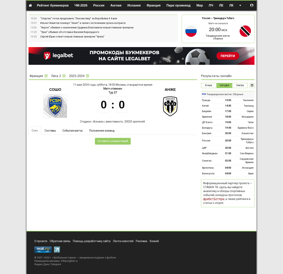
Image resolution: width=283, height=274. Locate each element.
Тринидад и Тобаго (223, 18)
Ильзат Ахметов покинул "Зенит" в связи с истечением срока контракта (83, 22)
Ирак (251, 173)
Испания (134, 5)
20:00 (228, 133)
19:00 (228, 122)
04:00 (228, 167)
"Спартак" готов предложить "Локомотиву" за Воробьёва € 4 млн (78, 18)
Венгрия (206, 133)
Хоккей (154, 241)
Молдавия (248, 116)
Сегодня (224, 85)
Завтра (240, 85)
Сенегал (206, 160)
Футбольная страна (64, 257)
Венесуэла (208, 173)
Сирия (250, 111)
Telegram (56, 264)
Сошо (55, 89)
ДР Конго (207, 122)
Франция (154, 5)
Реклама (141, 241)
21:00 (228, 153)
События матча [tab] (72, 130)
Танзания (248, 100)
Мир (199, 5)
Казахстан (248, 133)
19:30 (228, 127)
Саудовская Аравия (247, 161)
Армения (207, 116)
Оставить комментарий (112, 141)
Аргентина (208, 167)
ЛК (231, 5)
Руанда (206, 100)
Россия (99, 5)
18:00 (228, 116)
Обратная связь (60, 241)
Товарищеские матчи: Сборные (218, 37)
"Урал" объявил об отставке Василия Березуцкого (69, 32)
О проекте (40, 241)
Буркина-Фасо (246, 127)
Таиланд (249, 105)
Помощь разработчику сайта (91, 241)
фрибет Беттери (213, 199)
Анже (170, 89)
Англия (115, 5)
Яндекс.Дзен (41, 264)
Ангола (249, 148)
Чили (251, 122)
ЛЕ (221, 5)
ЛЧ (211, 5)
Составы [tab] (50, 130)
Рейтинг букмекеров (53, 5)
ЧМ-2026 (80, 5)
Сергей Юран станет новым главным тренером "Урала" (72, 36)
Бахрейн (206, 111)
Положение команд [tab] (102, 130)
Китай (205, 105)
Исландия (248, 167)
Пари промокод (178, 5)
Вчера (208, 85)
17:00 (228, 111)
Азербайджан (210, 153)
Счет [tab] (35, 130)
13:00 (228, 100)
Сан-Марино (247, 153)
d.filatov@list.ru (69, 261)
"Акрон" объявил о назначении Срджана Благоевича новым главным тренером (86, 27)
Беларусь (207, 127)
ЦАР (204, 148)
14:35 (228, 105)
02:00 (228, 160)
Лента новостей (123, 241)
